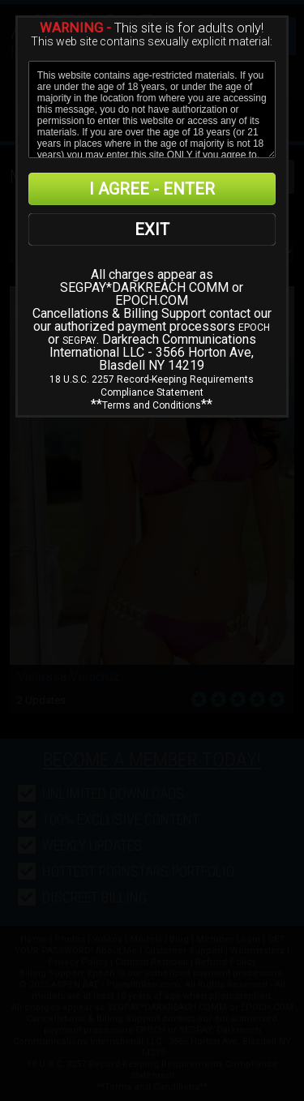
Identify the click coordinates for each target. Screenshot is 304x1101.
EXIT (152, 229)
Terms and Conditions (151, 405)
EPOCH (254, 327)
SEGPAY (79, 340)
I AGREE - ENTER (152, 189)
